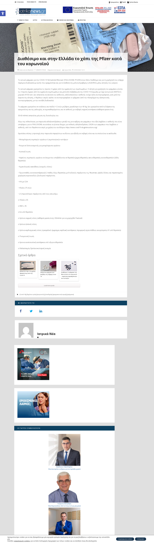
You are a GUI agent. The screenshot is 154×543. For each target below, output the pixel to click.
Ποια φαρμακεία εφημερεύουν (118, 374)
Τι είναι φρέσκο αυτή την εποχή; (119, 396)
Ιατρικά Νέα (67, 70)
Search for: (114, 505)
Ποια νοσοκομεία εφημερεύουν (118, 370)
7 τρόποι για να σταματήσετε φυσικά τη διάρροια (123, 429)
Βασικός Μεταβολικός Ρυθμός (117, 385)
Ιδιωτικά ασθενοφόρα (114, 378)
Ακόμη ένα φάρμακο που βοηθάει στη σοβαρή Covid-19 (48, 294)
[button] (3, 13)
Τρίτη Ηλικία (133, 2)
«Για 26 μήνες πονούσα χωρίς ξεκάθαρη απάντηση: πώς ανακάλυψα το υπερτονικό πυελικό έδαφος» (29, 521)
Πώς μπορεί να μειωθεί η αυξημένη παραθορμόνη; (28, 506)
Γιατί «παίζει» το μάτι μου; (122, 460)
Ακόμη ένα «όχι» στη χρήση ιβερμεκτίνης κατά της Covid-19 (27, 293)
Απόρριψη (139, 539)
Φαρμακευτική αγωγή (54, 70)
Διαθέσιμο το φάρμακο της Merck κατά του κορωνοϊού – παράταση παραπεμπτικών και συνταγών (69, 295)
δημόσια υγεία (31, 315)
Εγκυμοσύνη (114, 2)
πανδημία (49, 315)
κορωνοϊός (41, 315)
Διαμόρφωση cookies (121, 539)
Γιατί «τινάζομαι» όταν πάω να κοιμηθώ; (122, 415)
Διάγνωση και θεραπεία (26, 70)
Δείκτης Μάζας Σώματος (115, 388)
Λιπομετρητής (111, 392)
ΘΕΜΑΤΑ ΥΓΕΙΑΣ (41, 70)
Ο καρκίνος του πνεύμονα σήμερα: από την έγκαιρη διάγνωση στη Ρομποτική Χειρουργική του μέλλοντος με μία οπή (29, 513)
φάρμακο (70, 315)
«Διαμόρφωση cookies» (22, 541)
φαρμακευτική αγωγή (59, 315)
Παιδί (124, 2)
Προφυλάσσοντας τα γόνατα (120, 353)
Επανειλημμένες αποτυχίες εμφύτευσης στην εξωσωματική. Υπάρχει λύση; (122, 478)
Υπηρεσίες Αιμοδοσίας (115, 381)
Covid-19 (23, 315)
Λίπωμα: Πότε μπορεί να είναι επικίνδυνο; (120, 279)
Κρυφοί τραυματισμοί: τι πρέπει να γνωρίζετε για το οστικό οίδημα (123, 446)
